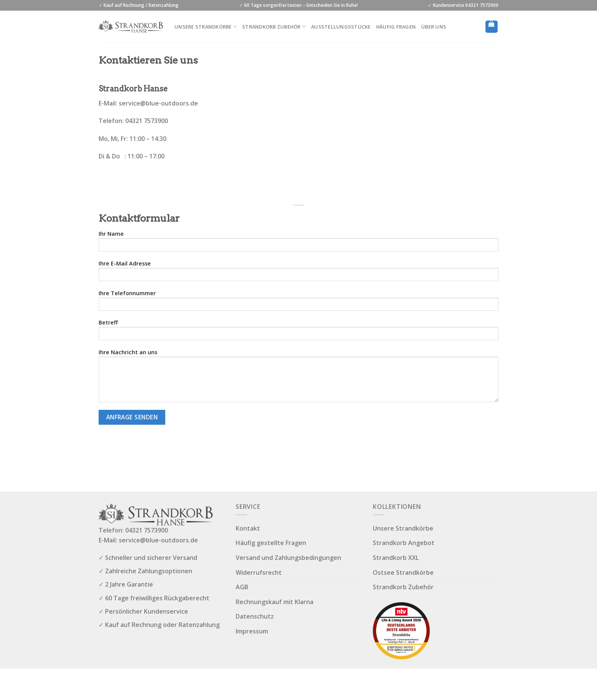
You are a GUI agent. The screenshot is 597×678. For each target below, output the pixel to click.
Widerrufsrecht (259, 572)
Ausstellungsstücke (341, 26)
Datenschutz (255, 616)
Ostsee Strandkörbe (403, 572)
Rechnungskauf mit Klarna (274, 602)
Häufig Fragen (396, 26)
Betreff (298, 332)
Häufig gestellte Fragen (271, 543)
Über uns (433, 26)
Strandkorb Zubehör (274, 26)
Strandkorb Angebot (403, 543)
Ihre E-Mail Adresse (298, 273)
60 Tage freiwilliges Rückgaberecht (157, 598)
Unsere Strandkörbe (205, 26)
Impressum (252, 631)
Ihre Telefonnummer (298, 302)
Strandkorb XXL (396, 557)
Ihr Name (298, 243)
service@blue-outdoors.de (158, 103)
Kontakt (248, 528)
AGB (242, 587)
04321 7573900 (146, 530)
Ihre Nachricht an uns (298, 378)
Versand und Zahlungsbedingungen (288, 557)
